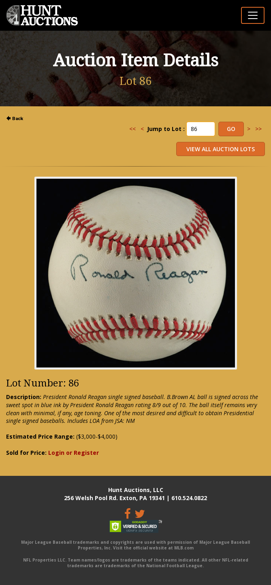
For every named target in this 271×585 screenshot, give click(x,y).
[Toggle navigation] (253, 15)
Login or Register (73, 452)
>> (258, 129)
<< (132, 129)
